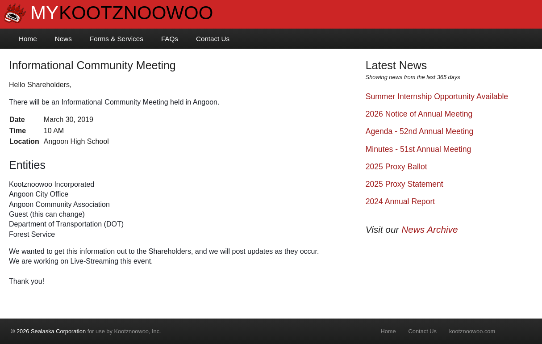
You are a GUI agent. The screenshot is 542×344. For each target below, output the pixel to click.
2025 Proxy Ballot (396, 166)
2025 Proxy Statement (404, 184)
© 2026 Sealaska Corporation (48, 331)
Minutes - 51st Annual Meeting (418, 149)
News (63, 38)
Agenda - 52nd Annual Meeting (420, 131)
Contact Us (212, 38)
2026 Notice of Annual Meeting (419, 113)
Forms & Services (116, 38)
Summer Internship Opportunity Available (437, 96)
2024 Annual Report (400, 201)
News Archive (429, 229)
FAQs (169, 38)
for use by (86, 331)
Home (28, 38)
